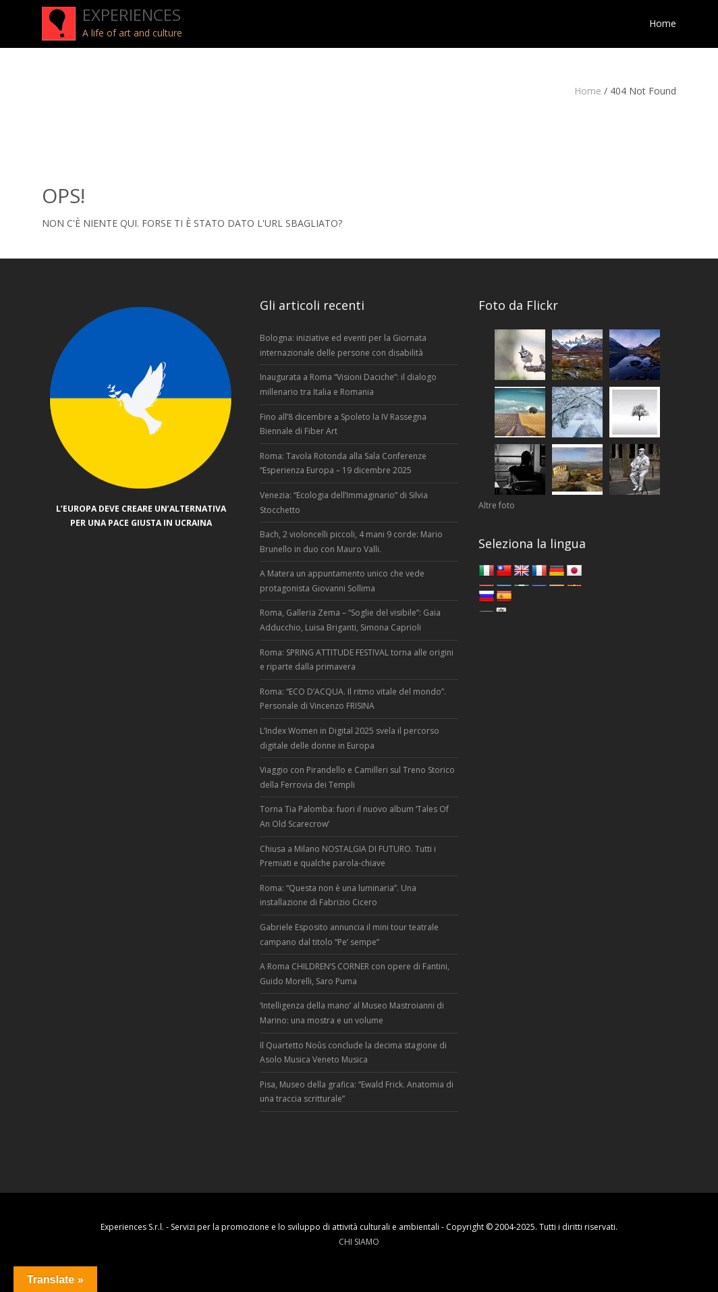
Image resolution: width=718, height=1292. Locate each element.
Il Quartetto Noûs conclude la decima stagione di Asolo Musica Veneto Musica (353, 1053)
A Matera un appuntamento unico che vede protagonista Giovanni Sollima (342, 581)
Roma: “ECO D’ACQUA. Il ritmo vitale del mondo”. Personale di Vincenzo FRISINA (353, 699)
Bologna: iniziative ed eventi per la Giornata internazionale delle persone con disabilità (343, 345)
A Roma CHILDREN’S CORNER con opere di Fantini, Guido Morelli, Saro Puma (354, 974)
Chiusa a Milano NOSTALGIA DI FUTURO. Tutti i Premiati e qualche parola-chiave (348, 856)
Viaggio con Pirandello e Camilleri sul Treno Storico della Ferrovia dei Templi (357, 777)
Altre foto (496, 505)
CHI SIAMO (359, 1241)
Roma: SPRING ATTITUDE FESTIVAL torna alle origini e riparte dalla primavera (356, 660)
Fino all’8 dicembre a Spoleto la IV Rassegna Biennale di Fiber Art (343, 424)
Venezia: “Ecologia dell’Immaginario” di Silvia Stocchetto (344, 502)
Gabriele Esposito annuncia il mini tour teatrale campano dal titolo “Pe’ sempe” (349, 934)
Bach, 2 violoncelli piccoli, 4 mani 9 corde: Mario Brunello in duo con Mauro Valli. (351, 542)
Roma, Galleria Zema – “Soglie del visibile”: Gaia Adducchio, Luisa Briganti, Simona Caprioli (350, 620)
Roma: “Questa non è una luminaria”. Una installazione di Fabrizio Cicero (338, 895)
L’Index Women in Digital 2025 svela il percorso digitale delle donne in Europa (349, 738)
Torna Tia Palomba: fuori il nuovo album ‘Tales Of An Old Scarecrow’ (354, 816)
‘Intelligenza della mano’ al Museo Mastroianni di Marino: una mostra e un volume (352, 1013)
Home (587, 90)
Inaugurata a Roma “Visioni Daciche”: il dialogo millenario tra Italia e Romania (348, 384)
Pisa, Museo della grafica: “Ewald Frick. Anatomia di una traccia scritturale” (356, 1092)
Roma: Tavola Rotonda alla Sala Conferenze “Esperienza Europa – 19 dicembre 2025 (343, 463)
